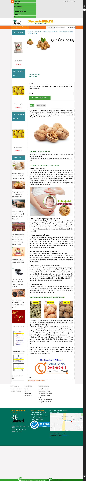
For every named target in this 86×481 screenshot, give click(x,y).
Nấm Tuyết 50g (18, 61)
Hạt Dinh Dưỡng (15, 386)
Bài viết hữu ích (18, 9)
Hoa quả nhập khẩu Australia (45, 393)
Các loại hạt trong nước (16, 391)
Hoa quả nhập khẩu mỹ (44, 391)
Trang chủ (17, 1)
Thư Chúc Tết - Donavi (18, 326)
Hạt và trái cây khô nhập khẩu (66, 31)
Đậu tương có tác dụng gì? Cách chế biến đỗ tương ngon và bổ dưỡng (18, 176)
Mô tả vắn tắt (41, 105)
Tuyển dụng (17, 14)
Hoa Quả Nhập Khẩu (44, 389)
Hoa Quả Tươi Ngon (44, 386)
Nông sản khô (28, 386)
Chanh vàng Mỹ (18, 104)
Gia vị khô (27, 391)
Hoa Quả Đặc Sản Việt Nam (45, 402)
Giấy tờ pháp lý (18, 6)
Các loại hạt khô (28, 395)
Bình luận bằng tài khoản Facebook (36, 380)
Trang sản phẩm (39, 31)
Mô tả (32, 105)
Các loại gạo (28, 393)
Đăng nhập (65, 1)
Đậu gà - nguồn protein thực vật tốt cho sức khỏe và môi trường (18, 194)
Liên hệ (16, 16)
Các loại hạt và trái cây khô (50, 31)
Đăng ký (73, 1)
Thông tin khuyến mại (20, 11)
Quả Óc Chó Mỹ (33, 33)
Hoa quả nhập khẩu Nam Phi (45, 399)
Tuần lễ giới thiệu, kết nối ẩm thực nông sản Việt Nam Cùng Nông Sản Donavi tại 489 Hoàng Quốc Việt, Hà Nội (18, 239)
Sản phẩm (17, 3)
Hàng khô (27, 389)
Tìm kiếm (71, 27)
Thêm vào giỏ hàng (40, 97)
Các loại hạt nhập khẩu (16, 389)
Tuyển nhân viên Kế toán (18, 351)
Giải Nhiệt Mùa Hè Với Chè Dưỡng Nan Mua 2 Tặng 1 (18, 262)
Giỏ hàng (84, 8)
